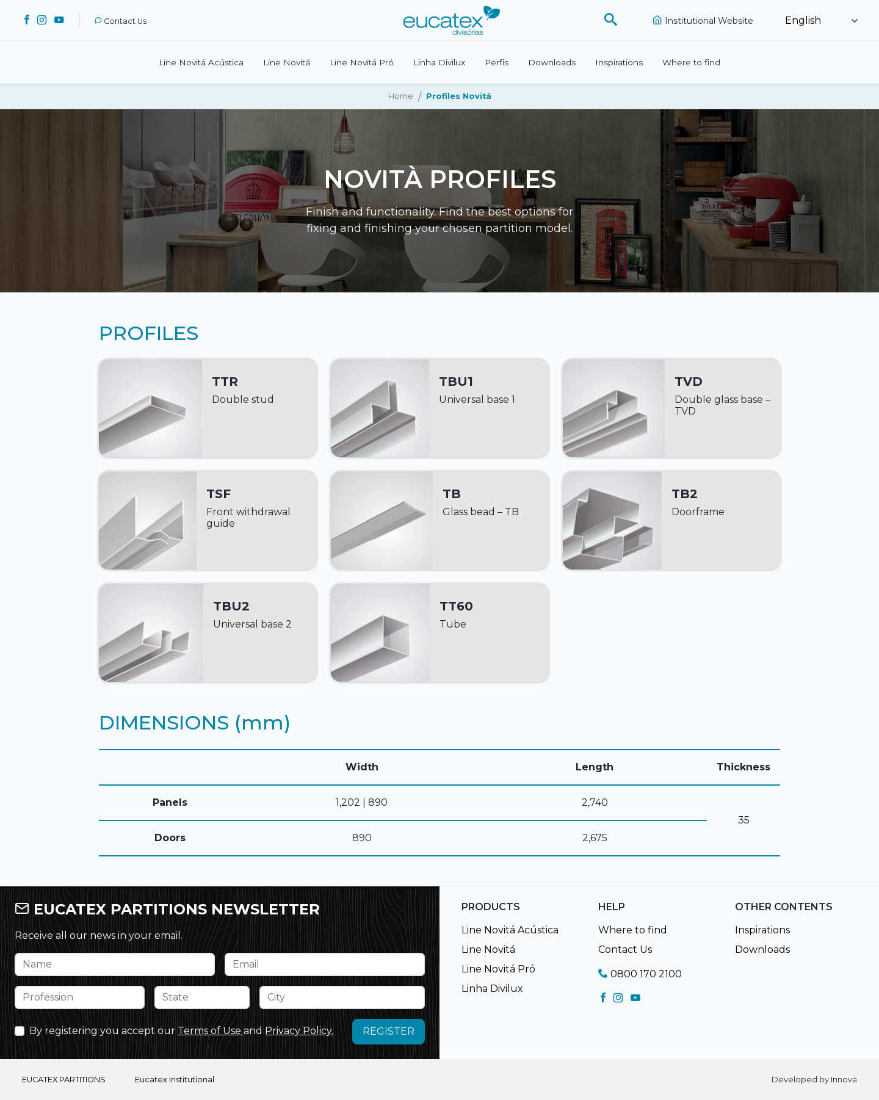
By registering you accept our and (181, 1031)
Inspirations (619, 62)
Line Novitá (286, 62)
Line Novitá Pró (362, 62)
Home (400, 96)
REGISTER (388, 1031)
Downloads (552, 62)
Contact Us (120, 21)
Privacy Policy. (299, 1031)
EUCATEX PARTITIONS (64, 1079)
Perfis (496, 62)
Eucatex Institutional (174, 1079)
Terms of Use (211, 1031)
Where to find (691, 62)
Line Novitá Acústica (201, 62)
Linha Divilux (439, 62)
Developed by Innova (814, 1079)
